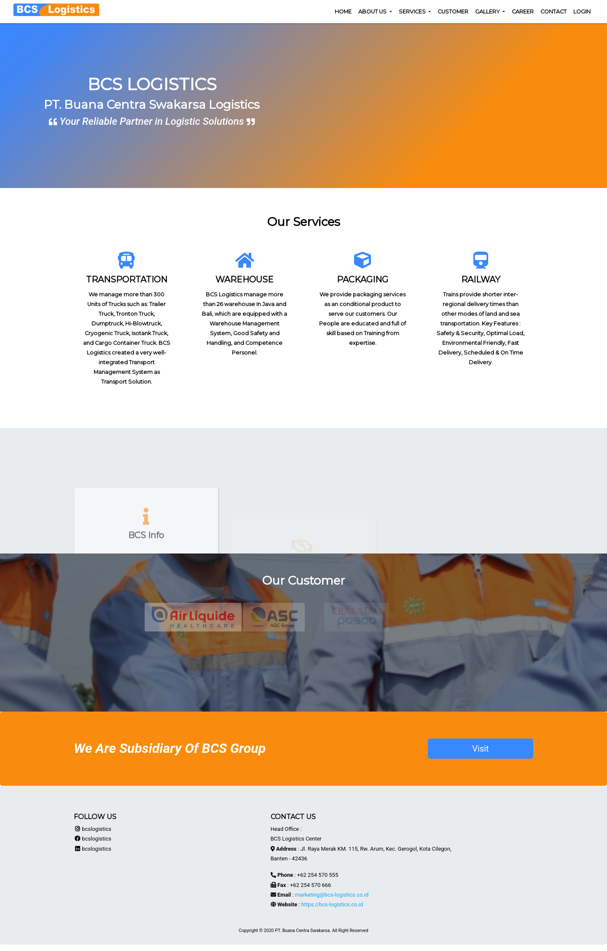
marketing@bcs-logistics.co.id (331, 895)
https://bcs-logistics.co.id (332, 904)
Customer (453, 11)
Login (582, 11)
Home (343, 11)
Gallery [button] (488, 11)
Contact (553, 11)
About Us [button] (373, 11)
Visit (480, 749)
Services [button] (413, 11)
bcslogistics (92, 829)
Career (523, 11)
